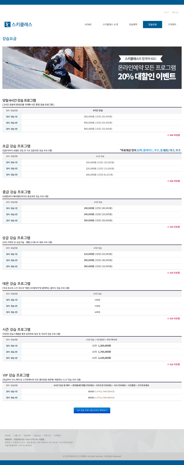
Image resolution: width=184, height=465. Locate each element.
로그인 (166, 12)
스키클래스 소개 (110, 24)
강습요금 (152, 24)
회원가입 (175, 12)
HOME (88, 24)
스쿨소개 (17, 436)
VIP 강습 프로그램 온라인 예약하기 (92, 410)
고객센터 (172, 24)
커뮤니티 (47, 436)
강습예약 (133, 24)
